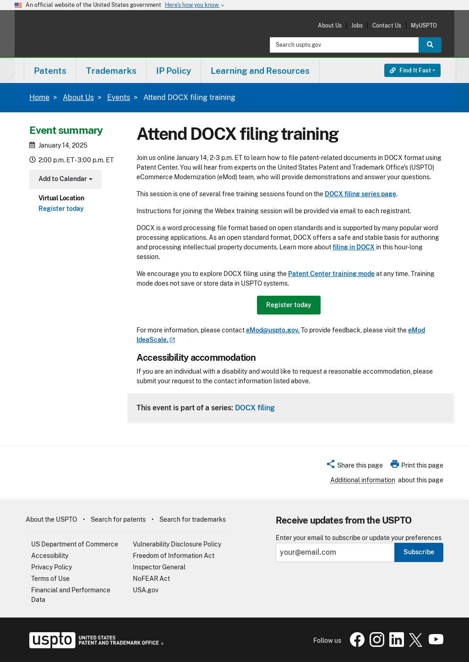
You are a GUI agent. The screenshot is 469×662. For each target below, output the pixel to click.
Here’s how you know (195, 5)
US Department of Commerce (74, 544)
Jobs (357, 25)
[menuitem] (50, 70)
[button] (354, 466)
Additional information (362, 480)
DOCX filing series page (360, 194)
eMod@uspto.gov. (273, 330)
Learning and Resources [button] (260, 71)
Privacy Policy (51, 567)
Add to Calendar (64, 180)
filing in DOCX (354, 247)
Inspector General (159, 567)
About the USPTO (51, 519)
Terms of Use (50, 578)
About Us (330, 25)
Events (118, 97)
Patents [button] (50, 71)
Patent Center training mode (331, 273)
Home (39, 97)
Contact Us (386, 25)
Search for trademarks (192, 519)
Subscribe (419, 552)
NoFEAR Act (151, 578)
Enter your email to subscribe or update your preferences (359, 538)
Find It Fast (410, 70)
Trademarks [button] (111, 71)
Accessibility (49, 555)
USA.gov (145, 590)
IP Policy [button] (173, 71)
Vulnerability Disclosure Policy (177, 544)
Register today (61, 208)
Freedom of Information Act (173, 555)
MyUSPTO (424, 25)
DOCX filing (255, 407)
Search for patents (118, 519)
